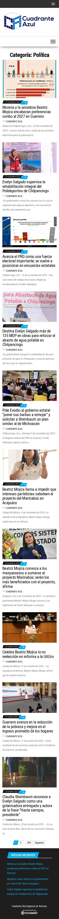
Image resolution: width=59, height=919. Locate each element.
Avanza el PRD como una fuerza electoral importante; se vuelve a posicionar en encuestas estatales (29, 261)
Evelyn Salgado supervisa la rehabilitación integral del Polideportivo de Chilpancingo (25, 186)
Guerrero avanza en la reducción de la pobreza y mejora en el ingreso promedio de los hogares (27, 726)
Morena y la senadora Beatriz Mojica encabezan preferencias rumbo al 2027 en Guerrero (26, 112)
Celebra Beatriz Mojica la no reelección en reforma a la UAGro (28, 654)
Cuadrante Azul (14, 121)
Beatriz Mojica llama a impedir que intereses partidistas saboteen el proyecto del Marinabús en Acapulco (29, 496)
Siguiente (39, 842)
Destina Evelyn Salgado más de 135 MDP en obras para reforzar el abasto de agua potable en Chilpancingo (28, 338)
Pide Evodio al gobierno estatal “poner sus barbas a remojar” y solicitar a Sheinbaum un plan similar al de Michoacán (26, 417)
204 (29, 842)
